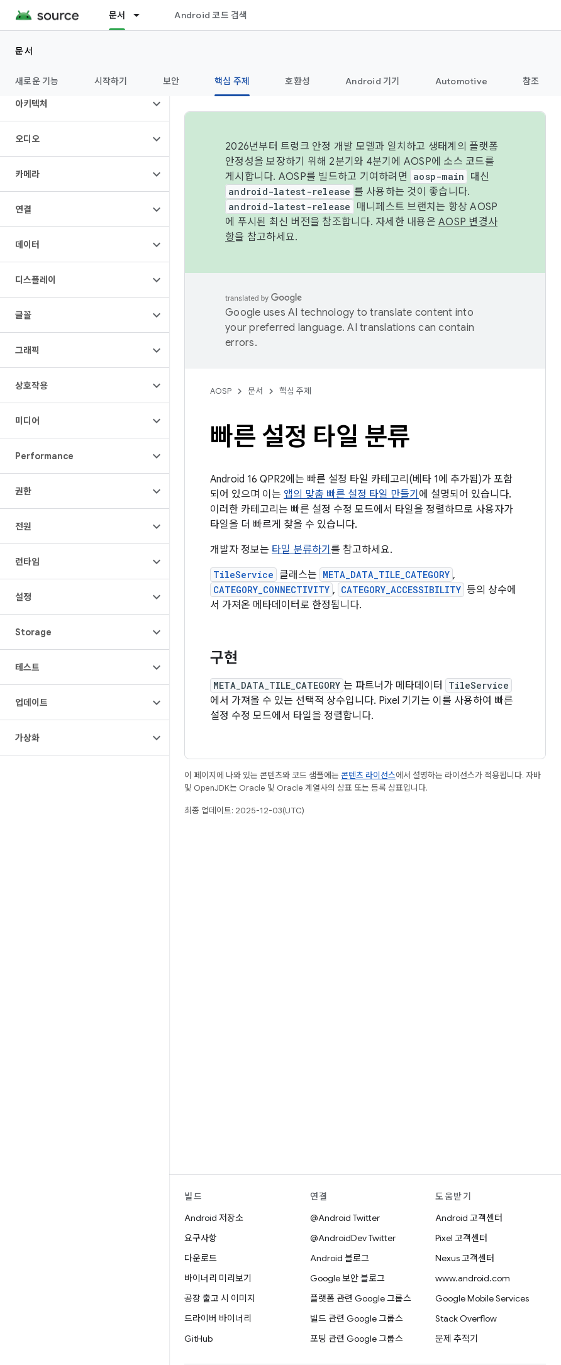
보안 (171, 81)
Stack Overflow (466, 1318)
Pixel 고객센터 (461, 1238)
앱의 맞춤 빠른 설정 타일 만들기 (351, 494)
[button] (74, 104)
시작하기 (111, 81)
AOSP (220, 391)
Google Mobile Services (482, 1298)
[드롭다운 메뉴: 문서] (142, 15)
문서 (24, 51)
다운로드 (200, 1258)
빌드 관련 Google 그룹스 (356, 1318)
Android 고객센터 (469, 1217)
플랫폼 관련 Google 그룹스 (360, 1298)
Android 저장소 (213, 1217)
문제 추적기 (456, 1338)
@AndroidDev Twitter (353, 1238)
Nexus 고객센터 (464, 1258)
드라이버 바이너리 (218, 1318)
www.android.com (472, 1278)
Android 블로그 (339, 1258)
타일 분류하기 (301, 549)
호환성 (297, 81)
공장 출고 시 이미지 (219, 1298)
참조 (531, 81)
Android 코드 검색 (210, 15)
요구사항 (200, 1238)
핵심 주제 (295, 391)
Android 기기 (372, 81)
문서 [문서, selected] (117, 15)
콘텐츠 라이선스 (368, 775)
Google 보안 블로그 (347, 1278)
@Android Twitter (345, 1217)
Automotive (461, 81)
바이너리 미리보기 (218, 1278)
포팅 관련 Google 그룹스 (356, 1338)
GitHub (198, 1338)
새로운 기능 (37, 81)
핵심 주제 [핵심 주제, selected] (232, 81)
